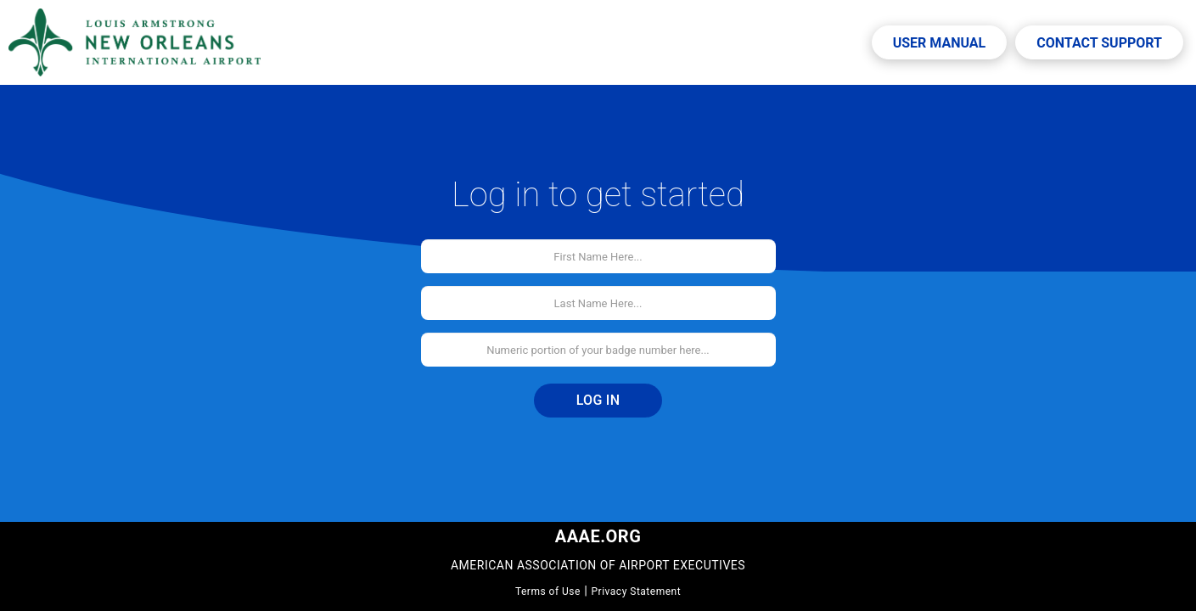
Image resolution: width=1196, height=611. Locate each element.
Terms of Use (548, 591)
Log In (598, 400)
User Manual (939, 43)
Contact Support (1099, 43)
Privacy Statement (637, 591)
